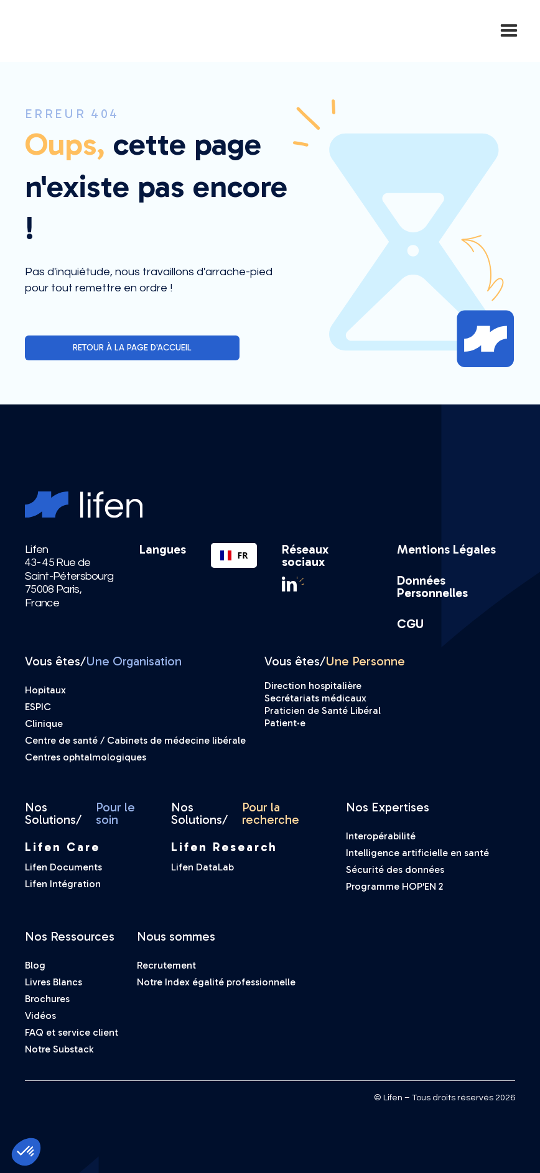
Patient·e (284, 723)
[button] (509, 31)
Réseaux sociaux (305, 555)
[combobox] (234, 555)
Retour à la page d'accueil (132, 347)
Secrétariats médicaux (315, 698)
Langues (162, 550)
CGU (410, 624)
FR (234, 555)
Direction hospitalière (312, 685)
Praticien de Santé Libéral (322, 710)
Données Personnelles (432, 586)
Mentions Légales (446, 549)
